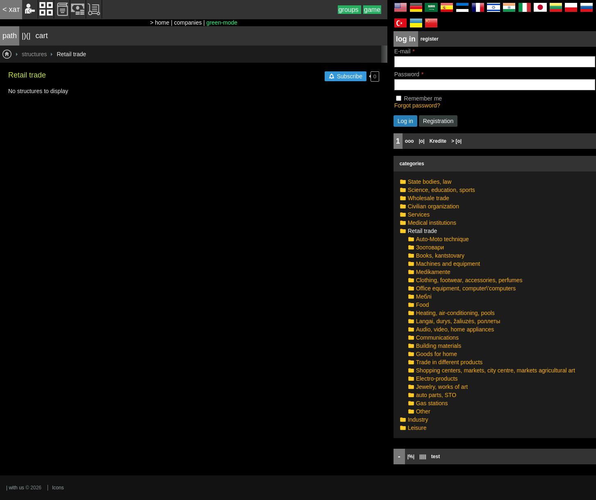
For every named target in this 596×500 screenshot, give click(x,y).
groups (349, 9)
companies (188, 22)
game (372, 9)
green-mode (222, 22)
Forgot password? (417, 105)
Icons (58, 488)
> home (159, 22)
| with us (15, 488)
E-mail (402, 51)
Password (406, 74)
